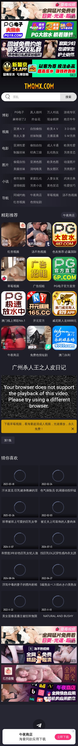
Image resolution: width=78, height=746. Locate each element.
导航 (5, 198)
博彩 (5, 115)
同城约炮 (19, 195)
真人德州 (36, 112)
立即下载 (63, 737)
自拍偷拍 (36, 129)
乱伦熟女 (53, 152)
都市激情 (19, 178)
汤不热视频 (69, 195)
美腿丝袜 (19, 169)
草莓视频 (53, 195)
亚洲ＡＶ (19, 129)
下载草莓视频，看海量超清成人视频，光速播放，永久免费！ (39, 426)
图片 (5, 164)
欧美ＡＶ (53, 129)
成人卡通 (53, 145)
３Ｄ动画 (70, 129)
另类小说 (36, 185)
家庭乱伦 (36, 178)
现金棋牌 (53, 119)
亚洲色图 (36, 162)
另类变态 (70, 152)
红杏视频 (19, 202)
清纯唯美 (36, 169)
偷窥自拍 (19, 162)
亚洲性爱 (19, 145)
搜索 (68, 97)
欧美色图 (53, 162)
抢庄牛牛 (70, 119)
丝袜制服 (36, 136)
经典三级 (36, 152)
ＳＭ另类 (70, 136)
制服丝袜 (19, 152)
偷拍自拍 (36, 145)
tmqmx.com (39, 86)
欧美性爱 (70, 145)
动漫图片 (70, 162)
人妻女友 (53, 178)
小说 (5, 181)
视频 (5, 131)
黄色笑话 (53, 185)
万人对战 (53, 112)
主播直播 (53, 136)
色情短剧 (36, 202)
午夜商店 (36, 195)
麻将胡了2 (19, 119)
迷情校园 (19, 185)
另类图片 (70, 169)
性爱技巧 (70, 185)
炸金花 (36, 119)
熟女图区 (53, 169)
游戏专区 (70, 112)
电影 (5, 148)
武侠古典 (70, 178)
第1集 (8, 440)
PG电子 (19, 112)
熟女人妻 (19, 136)
